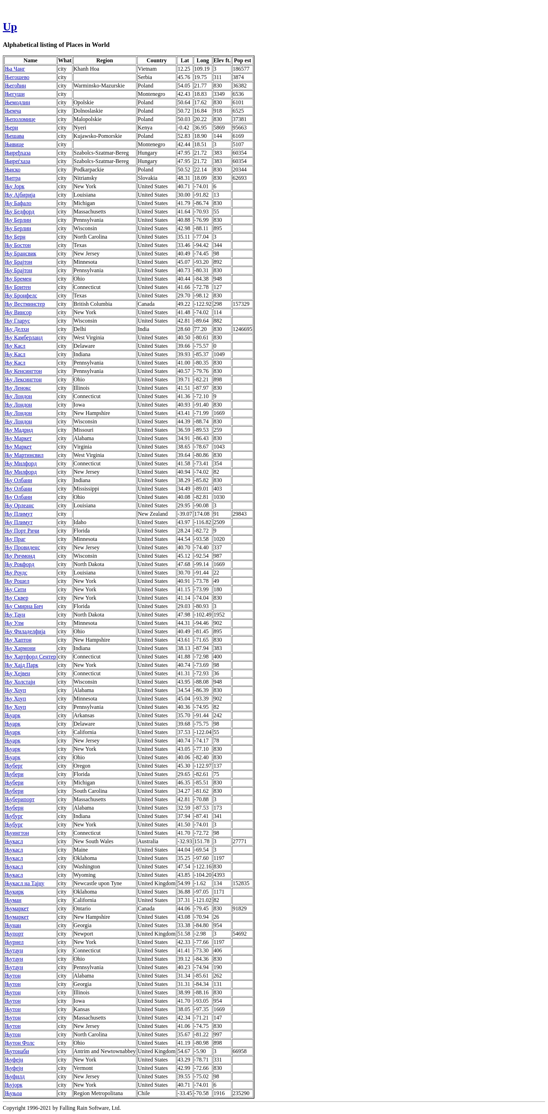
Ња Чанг (15, 69)
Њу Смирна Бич (24, 606)
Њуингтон (17, 833)
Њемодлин (17, 102)
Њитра (13, 178)
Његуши (15, 94)
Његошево (17, 77)
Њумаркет (17, 908)
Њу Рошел (17, 581)
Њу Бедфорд (19, 211)
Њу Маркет (18, 438)
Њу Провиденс (22, 547)
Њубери (14, 774)
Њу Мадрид (19, 430)
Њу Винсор (18, 312)
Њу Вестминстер (25, 304)
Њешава (14, 136)
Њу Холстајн (20, 682)
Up (10, 26)
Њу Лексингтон (23, 379)
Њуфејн (14, 1060)
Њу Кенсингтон (23, 371)
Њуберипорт (20, 799)
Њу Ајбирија (20, 195)
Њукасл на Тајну (24, 883)
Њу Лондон (18, 396)
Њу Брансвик (20, 253)
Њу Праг (15, 539)
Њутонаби (17, 1051)
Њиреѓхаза (17, 161)
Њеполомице (20, 119)
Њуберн (14, 808)
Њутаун (14, 950)
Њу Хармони (20, 648)
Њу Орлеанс (19, 505)
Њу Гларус (17, 321)
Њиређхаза (18, 153)
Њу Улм (14, 623)
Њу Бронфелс (21, 295)
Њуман (13, 900)
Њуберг (14, 766)
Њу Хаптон (18, 640)
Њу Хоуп (15, 690)
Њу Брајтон (18, 262)
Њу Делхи (17, 329)
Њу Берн (15, 237)
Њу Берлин (18, 220)
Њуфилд (15, 1076)
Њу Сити (15, 589)
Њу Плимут (19, 514)
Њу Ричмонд (20, 556)
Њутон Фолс (20, 1043)
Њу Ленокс (18, 388)
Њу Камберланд (24, 337)
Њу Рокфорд (19, 564)
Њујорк (13, 1085)
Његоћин (15, 86)
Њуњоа (13, 1093)
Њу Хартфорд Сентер (30, 657)
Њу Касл (15, 346)
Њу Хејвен (17, 673)
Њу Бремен (18, 279)
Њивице (14, 144)
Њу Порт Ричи (22, 531)
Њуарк (13, 715)
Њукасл (14, 841)
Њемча (13, 111)
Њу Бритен (18, 287)
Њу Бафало (18, 203)
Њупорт (14, 934)
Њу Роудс (16, 573)
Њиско (13, 169)
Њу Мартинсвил (24, 455)
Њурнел (14, 942)
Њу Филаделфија (25, 631)
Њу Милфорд (21, 463)
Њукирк (14, 892)
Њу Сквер (16, 598)
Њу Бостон (18, 245)
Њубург (14, 816)
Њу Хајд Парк (21, 665)
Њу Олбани (18, 480)
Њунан (13, 925)
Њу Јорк (14, 186)
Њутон (13, 976)
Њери (11, 128)
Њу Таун (15, 615)
